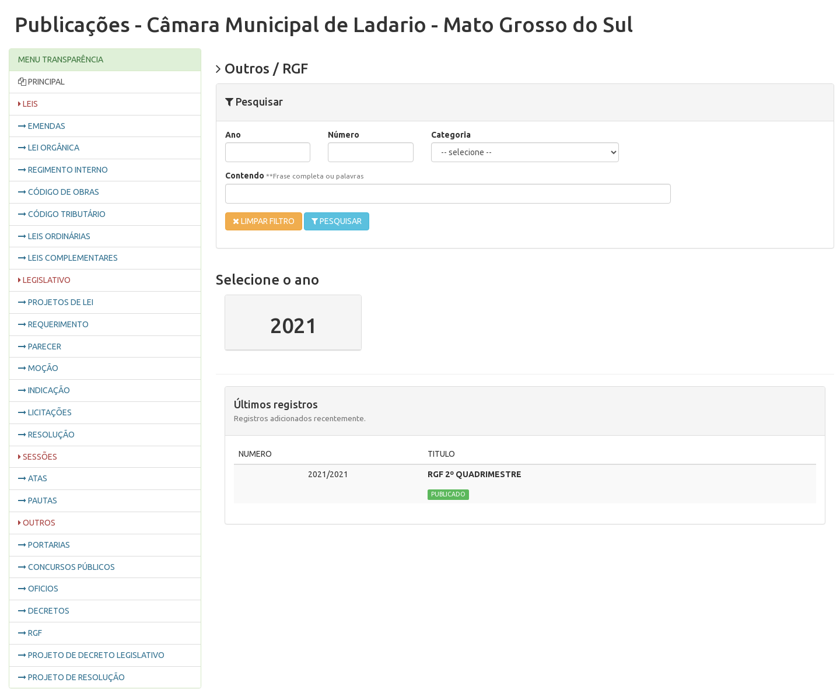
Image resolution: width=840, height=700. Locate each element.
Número (343, 134)
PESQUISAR (337, 221)
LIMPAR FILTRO (264, 221)
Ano (233, 134)
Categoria (451, 134)
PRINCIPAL (41, 82)
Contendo (294, 175)
